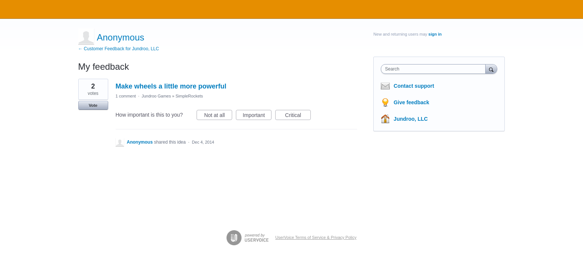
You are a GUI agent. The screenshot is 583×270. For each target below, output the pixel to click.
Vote (93, 105)
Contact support (414, 85)
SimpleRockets (189, 96)
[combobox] (435, 69)
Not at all (218, 116)
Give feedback (411, 102)
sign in (434, 34)
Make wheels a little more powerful (171, 86)
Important (257, 116)
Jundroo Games (156, 96)
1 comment (126, 96)
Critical (298, 116)
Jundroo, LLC (411, 119)
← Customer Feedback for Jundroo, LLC (118, 48)
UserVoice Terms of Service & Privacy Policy (315, 237)
